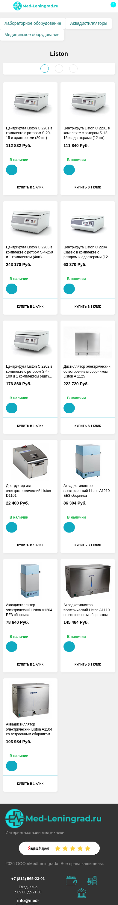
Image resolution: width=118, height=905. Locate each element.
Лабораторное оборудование (32, 23)
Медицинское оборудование (32, 34)
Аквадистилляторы (88, 23)
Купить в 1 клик (30, 187)
